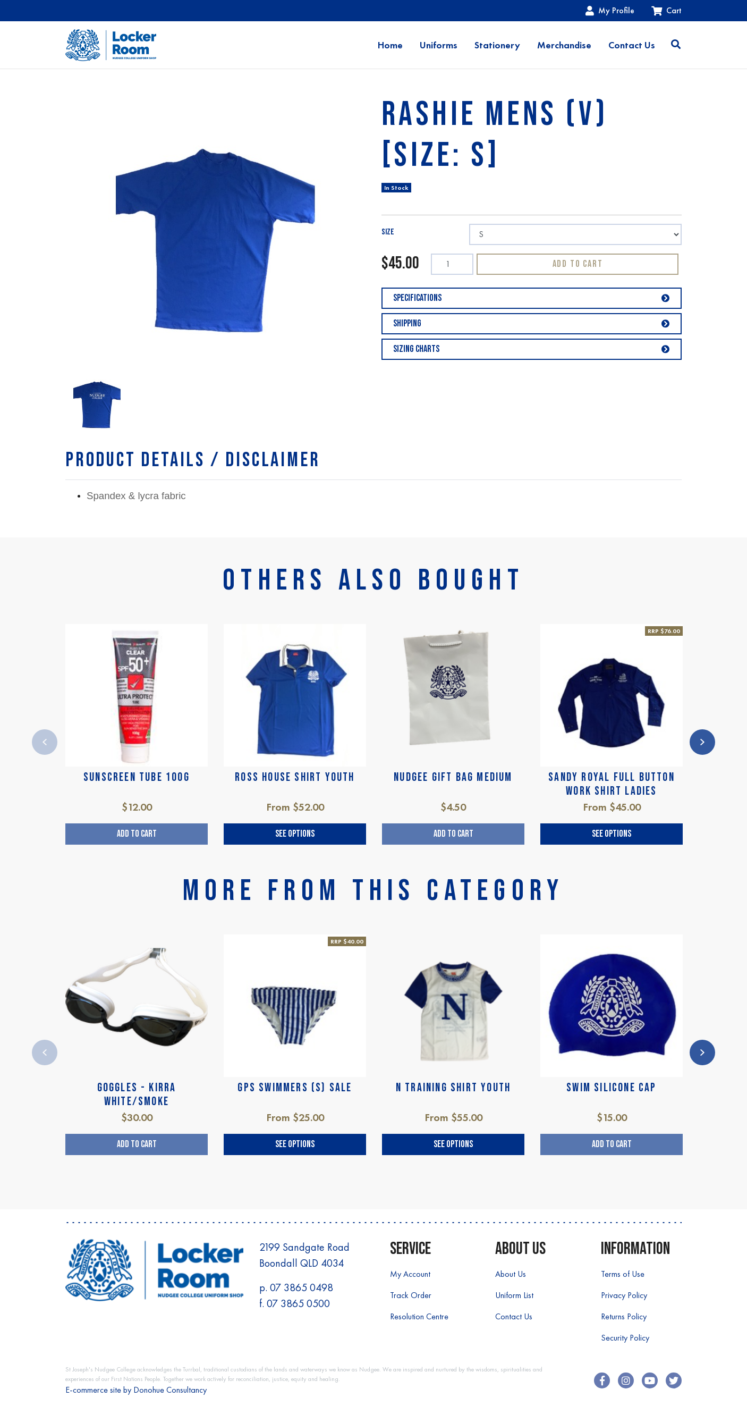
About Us (510, 1274)
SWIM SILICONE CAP (611, 1088)
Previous (44, 742)
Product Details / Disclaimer (192, 460)
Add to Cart (578, 264)
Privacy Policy (624, 1295)
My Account (410, 1274)
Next (702, 742)
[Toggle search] (676, 45)
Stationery (497, 45)
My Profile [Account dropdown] (609, 10)
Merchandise (564, 45)
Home (390, 45)
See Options (295, 833)
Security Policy (625, 1338)
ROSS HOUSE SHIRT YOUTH (294, 777)
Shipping (531, 323)
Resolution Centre (419, 1316)
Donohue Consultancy (170, 1390)
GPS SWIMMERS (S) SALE (294, 1088)
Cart (666, 10)
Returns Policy (624, 1316)
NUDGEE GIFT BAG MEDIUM (453, 777)
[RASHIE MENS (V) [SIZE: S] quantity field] (452, 264)
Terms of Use (622, 1274)
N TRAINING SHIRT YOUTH (453, 1088)
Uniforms (438, 45)
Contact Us (631, 45)
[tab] (192, 460)
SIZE (387, 232)
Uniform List (514, 1295)
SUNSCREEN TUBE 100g (136, 777)
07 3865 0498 (301, 1287)
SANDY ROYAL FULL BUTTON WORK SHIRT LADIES (611, 784)
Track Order (410, 1295)
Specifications (531, 298)
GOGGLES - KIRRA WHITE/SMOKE (136, 1095)
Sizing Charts (531, 349)
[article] (136, 734)
